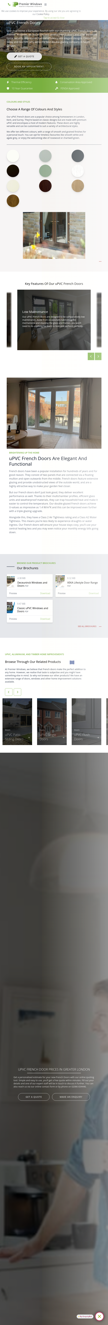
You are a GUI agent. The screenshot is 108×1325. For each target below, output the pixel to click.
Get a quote (26, 56)
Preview (13, 593)
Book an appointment (29, 66)
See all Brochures (87, 626)
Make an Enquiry (71, 1096)
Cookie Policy (42, 14)
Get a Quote (34, 1096)
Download (45, 593)
